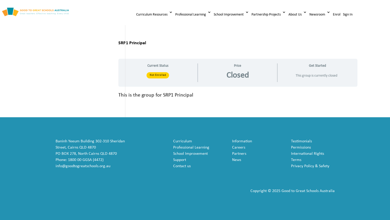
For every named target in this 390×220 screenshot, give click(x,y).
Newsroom (317, 15)
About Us (295, 15)
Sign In (348, 15)
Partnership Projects (266, 15)
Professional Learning (190, 15)
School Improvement (229, 15)
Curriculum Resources (151, 15)
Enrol (336, 15)
